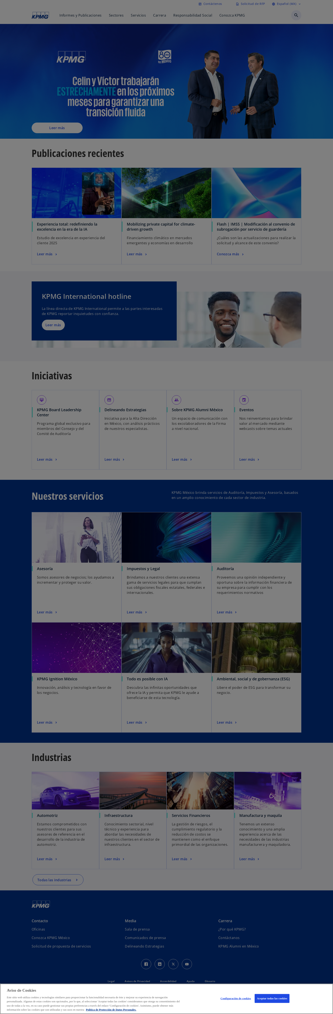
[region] (166, 999)
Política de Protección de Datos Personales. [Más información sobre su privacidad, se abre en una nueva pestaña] (111, 1009)
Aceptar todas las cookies (272, 998)
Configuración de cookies (235, 998)
